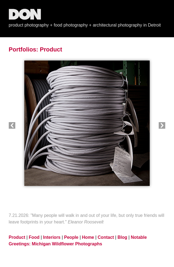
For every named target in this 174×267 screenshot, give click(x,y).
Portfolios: (23, 49)
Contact (106, 237)
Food (34, 237)
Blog (122, 237)
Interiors (51, 237)
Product (51, 49)
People (71, 237)
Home (88, 237)
